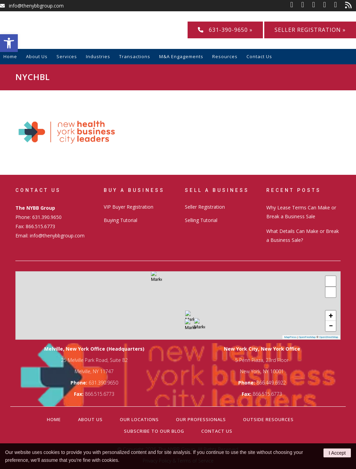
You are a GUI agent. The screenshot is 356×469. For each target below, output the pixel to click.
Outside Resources (268, 419)
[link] (295, 5)
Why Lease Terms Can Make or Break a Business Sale (301, 212)
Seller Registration (205, 207)
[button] (9, 43)
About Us (90, 419)
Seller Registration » (310, 30)
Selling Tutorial (201, 220)
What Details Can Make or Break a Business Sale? (302, 235)
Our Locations (139, 419)
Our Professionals (201, 419)
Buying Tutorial (120, 220)
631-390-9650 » (225, 30)
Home (54, 419)
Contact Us (216, 431)
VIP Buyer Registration (128, 207)
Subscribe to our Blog (154, 431)
